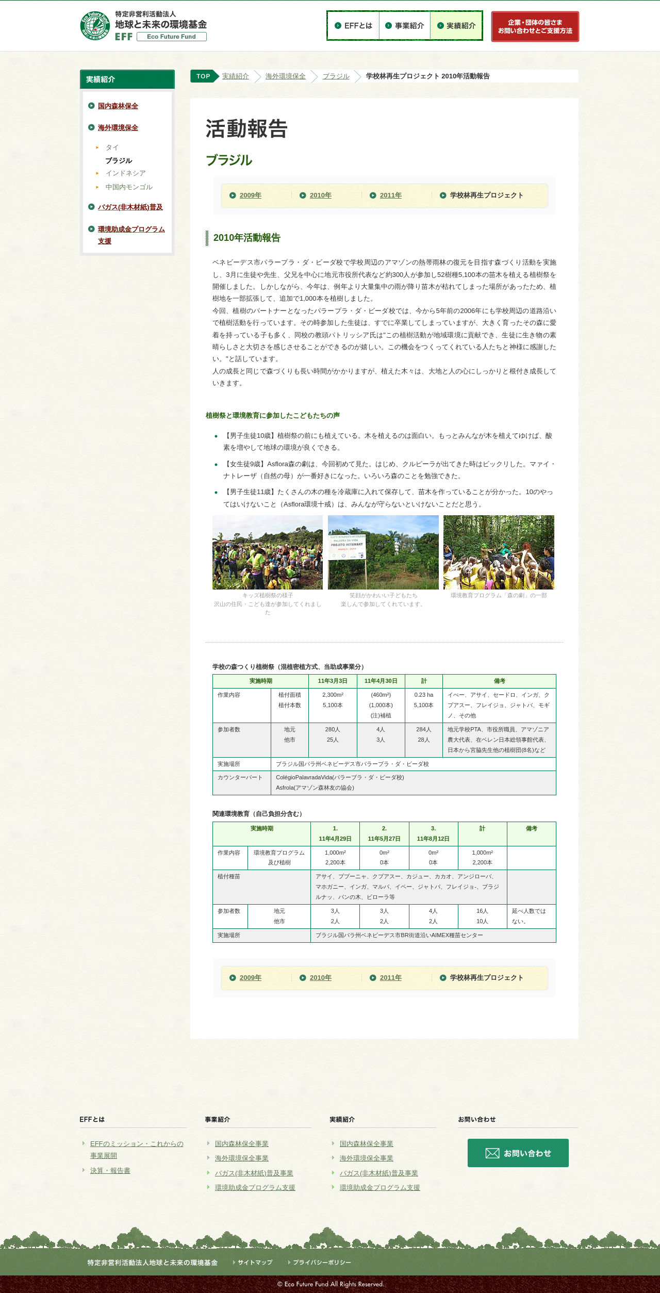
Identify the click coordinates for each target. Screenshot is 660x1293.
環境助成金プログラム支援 (255, 1187)
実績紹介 (235, 76)
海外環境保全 (286, 76)
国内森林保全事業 (242, 1144)
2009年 (250, 195)
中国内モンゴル (129, 187)
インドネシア (126, 173)
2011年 (391, 195)
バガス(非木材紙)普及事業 (254, 1173)
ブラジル (336, 76)
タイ (112, 147)
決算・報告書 (110, 1170)
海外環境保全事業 (242, 1158)
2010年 (321, 195)
